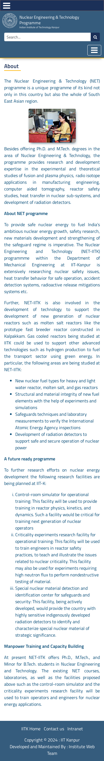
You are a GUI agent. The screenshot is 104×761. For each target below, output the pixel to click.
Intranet (75, 728)
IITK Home (30, 728)
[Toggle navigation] (94, 50)
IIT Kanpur (70, 739)
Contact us (54, 728)
